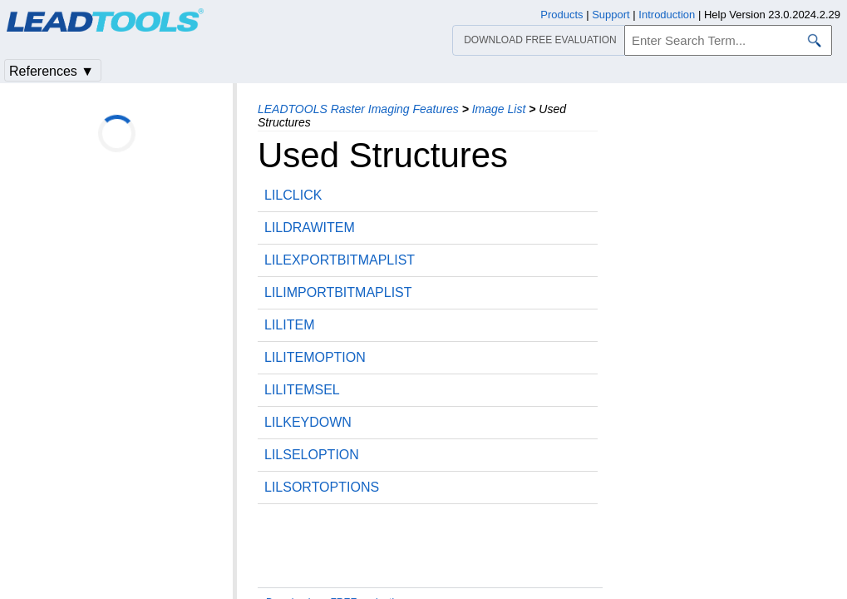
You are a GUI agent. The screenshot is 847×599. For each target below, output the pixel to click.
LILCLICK (293, 195)
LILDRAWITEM (309, 227)
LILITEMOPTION (315, 357)
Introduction (666, 14)
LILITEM (289, 325)
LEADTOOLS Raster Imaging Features (358, 109)
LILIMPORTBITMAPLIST (338, 292)
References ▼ (51, 71)
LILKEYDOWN (308, 422)
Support (611, 14)
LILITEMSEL (302, 390)
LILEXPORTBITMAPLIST (339, 260)
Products (561, 14)
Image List (499, 109)
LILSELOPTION (311, 455)
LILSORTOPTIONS (321, 487)
